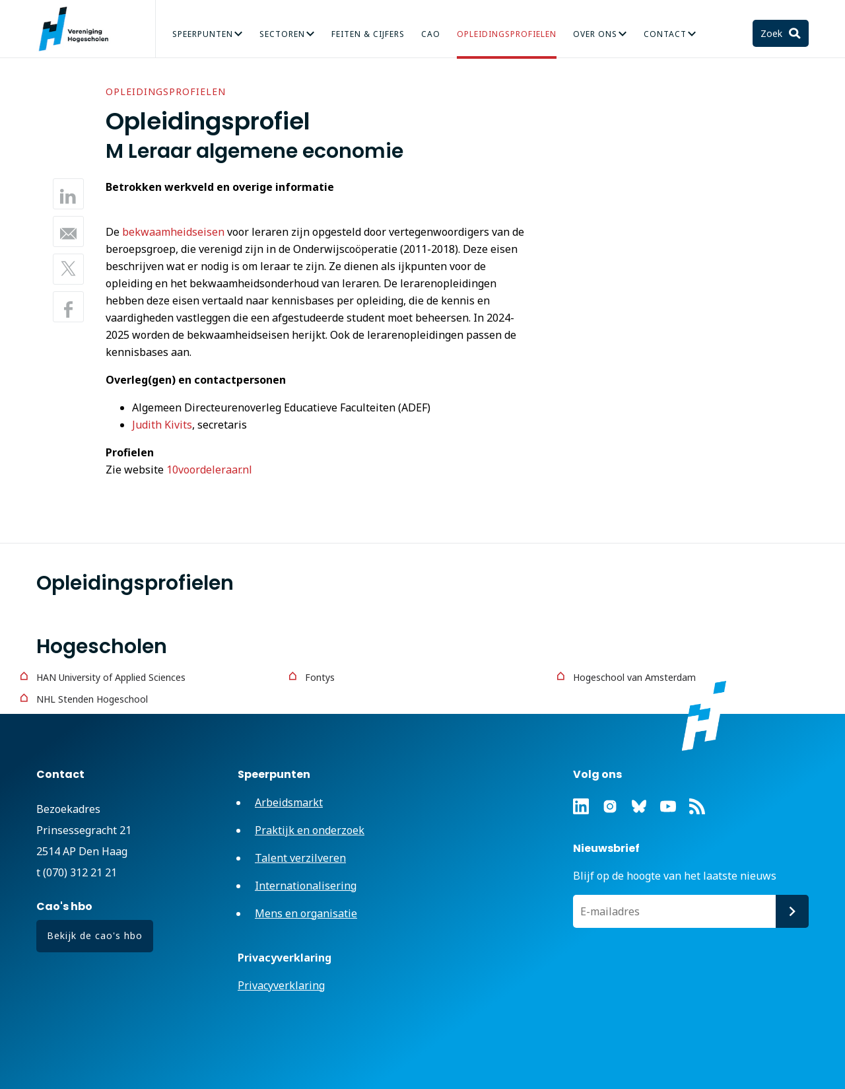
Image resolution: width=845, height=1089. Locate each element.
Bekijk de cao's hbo (95, 935)
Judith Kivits (162, 424)
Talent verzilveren (300, 858)
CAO (430, 34)
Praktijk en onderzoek (309, 830)
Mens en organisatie (306, 913)
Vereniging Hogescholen (79, 29)
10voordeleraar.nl (209, 469)
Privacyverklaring (281, 985)
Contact (665, 34)
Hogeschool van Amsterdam (634, 677)
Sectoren (282, 34)
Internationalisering (305, 885)
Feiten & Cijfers (368, 34)
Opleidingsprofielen (507, 34)
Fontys (320, 677)
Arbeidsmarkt (289, 802)
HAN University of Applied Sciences (111, 677)
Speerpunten (202, 34)
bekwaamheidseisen (173, 232)
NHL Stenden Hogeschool (92, 699)
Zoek (772, 33)
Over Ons (595, 34)
